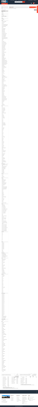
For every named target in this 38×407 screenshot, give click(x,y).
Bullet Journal (3, 30)
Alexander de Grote (4, 324)
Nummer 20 (3, 313)
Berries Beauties (3, 329)
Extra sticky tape (3, 168)
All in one (3, 23)
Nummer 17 (3, 310)
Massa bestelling (33, 7)
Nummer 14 (3, 307)
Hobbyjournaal (3, 351)
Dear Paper (3, 340)
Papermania (3, 358)
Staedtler (3, 363)
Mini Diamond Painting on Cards (4, 77)
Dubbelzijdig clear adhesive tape (4, 165)
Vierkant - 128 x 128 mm (4, 224)
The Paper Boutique (4, 366)
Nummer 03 (3, 296)
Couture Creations (4, 336)
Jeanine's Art (3, 353)
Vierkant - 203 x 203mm (4, 229)
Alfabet (2, 315)
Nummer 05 (3, 298)
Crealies (3, 338)
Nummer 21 (3, 314)
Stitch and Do (3, 365)
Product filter (4, 5)
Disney (2, 341)
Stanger (3, 364)
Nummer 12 (3, 305)
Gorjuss (3, 350)
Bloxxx (2, 27)
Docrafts (3, 342)
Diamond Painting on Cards (4, 37)
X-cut (2, 368)
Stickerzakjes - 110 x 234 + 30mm (4, 223)
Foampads (3, 169)
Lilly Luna (3, 356)
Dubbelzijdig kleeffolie (4, 166)
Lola (2, 357)
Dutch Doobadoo (3, 345)
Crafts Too (3, 337)
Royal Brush (3, 362)
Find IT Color (3, 348)
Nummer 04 (3, 297)
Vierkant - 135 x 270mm (4, 226)
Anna (2, 327)
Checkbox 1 (3, 19)
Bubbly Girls (3, 332)
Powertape (3, 172)
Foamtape (3, 170)
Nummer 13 (3, 306)
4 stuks (3, 320)
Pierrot (3, 359)
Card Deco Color (3, 32)
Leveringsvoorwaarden (20, 0)
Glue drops (3, 171)
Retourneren (12, 399)
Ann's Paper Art (3, 326)
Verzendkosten (18, 399)
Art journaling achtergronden (5, 24)
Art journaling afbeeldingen (4, 25)
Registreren (32, 0)
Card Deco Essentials (4, 334)
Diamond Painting (4, 36)
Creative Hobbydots (4, 35)
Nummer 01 (3, 294)
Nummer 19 (3, 312)
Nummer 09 (3, 302)
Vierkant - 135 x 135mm (4, 225)
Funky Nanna (3, 349)
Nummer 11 (3, 304)
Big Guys (3, 330)
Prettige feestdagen (4, 317)
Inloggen (29, 0)
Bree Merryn (3, 331)
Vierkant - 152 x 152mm (4, 228)
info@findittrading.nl (31, 398)
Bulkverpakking (3, 29)
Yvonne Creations (3, 370)
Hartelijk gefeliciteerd (4, 316)
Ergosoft (3, 346)
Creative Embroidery (4, 34)
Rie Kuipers (3, 361)
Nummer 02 (3, 295)
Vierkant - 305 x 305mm (4, 230)
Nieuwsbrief (12, 400)
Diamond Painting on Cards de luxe (4, 38)
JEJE (2, 354)
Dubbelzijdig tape (3, 167)
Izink (2, 352)
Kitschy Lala (3, 355)
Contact (17, 401)
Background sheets (4, 26)
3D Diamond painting (4, 21)
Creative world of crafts (4, 339)
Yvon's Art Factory (4, 369)
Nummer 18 (3, 311)
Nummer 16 (3, 309)
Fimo (2, 347)
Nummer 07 (3, 300)
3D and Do (3, 322)
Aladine (3, 323)
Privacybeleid (16, 0)
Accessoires (3, 22)
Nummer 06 (3, 299)
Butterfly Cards (3, 31)
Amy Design (3, 325)
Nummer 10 (3, 303)
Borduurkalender (3, 28)
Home (11, 0)
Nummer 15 (3, 308)
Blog (22, 0)
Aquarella (3, 328)
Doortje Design (3, 343)
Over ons (13, 0)
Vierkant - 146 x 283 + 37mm (4, 227)
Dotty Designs (3, 344)
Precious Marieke (4, 360)
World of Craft (3, 367)
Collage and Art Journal (4, 33)
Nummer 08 (3, 301)
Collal (2, 335)
